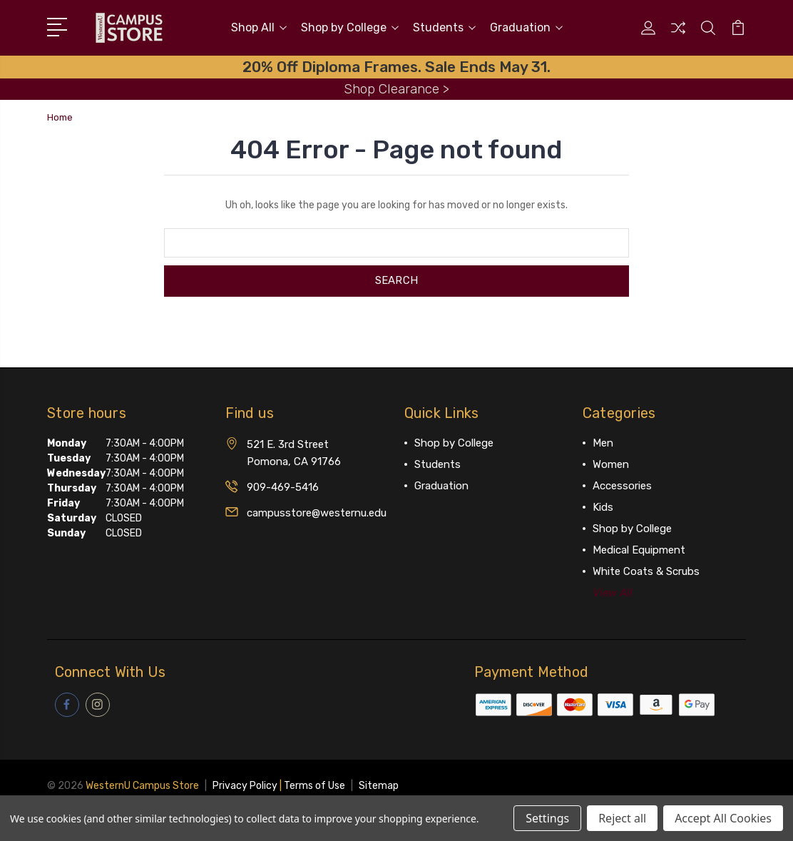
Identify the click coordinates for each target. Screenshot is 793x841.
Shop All (259, 27)
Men (603, 442)
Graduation (526, 27)
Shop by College (350, 27)
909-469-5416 (283, 486)
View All (613, 592)
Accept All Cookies (723, 818)
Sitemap (379, 784)
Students (444, 27)
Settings (547, 818)
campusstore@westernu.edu (317, 512)
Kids (603, 506)
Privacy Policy (245, 784)
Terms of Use (314, 784)
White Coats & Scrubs (646, 570)
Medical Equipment (639, 549)
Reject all (622, 818)
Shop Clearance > (396, 89)
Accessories (622, 485)
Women (611, 463)
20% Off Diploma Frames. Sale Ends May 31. (396, 67)
